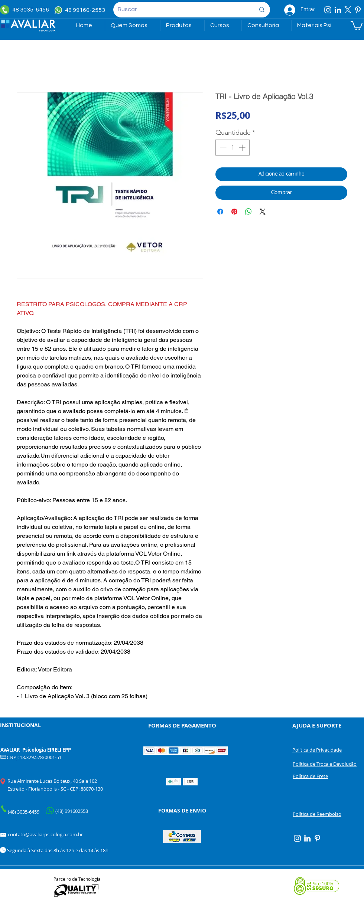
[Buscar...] (181, 9)
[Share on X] (262, 211)
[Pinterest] (358, 9)
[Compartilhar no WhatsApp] (248, 211)
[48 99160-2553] (81, 10)
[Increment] (242, 147)
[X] (347, 9)
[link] (357, 25)
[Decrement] (222, 147)
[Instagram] (327, 9)
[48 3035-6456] (26, 9)
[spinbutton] (232, 147)
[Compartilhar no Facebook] (220, 211)
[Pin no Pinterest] (234, 211)
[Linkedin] (337, 9)
